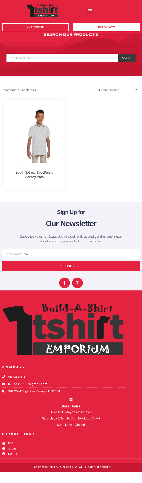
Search (126, 69)
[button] (89, 10)
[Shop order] (117, 101)
